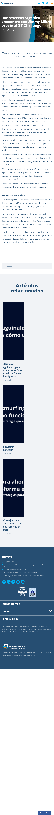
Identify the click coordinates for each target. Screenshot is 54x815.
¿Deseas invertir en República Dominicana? (20, 573)
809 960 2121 (9, 562)
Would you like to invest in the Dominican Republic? (24, 576)
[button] (47, 3)
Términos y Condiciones (34, 652)
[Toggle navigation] (52, 3)
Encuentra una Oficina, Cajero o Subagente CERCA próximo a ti (28, 566)
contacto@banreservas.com (15, 570)
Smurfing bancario (8, 448)
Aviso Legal (47, 652)
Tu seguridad (7, 652)
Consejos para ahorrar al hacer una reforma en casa (12, 525)
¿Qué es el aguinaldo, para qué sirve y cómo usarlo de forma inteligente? (12, 370)
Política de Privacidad (18, 652)
